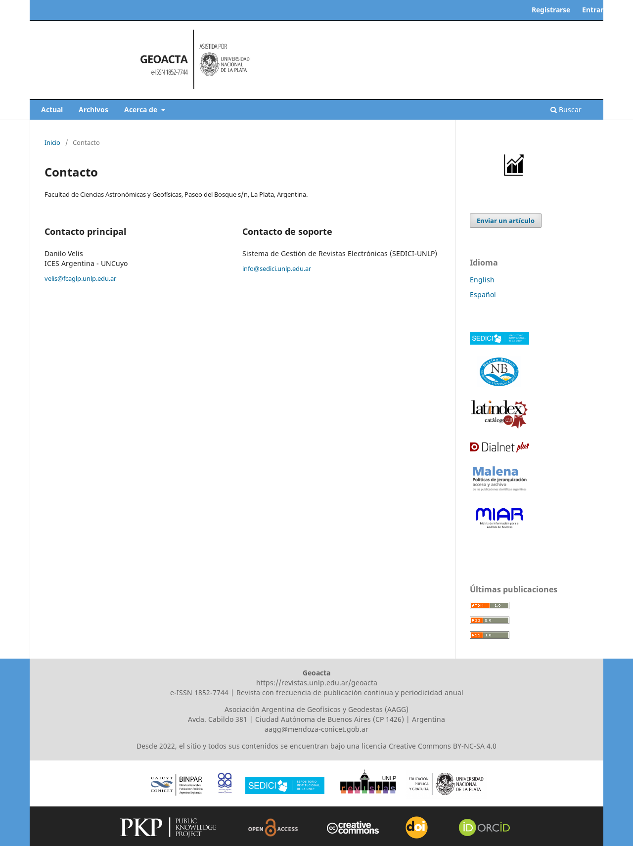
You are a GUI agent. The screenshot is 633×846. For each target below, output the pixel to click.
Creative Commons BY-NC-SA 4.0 (443, 746)
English (482, 279)
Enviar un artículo (506, 220)
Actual (52, 109)
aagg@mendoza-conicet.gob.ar (316, 729)
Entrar (592, 9)
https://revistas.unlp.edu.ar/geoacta (316, 682)
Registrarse (551, 9)
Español (483, 294)
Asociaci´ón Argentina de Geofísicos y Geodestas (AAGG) (316, 709)
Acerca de (141, 109)
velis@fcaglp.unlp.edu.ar (80, 278)
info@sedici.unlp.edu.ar (276, 268)
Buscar (566, 109)
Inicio (52, 142)
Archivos (93, 109)
